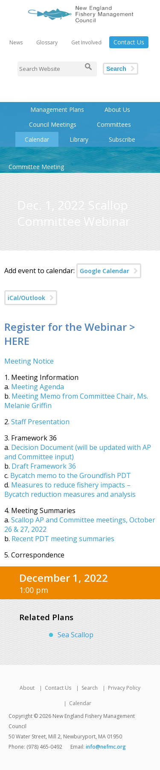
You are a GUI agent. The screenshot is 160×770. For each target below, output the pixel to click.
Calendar (37, 139)
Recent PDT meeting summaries (63, 538)
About (27, 687)
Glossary (47, 42)
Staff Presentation (40, 421)
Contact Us (128, 42)
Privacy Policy (124, 687)
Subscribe (122, 139)
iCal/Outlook (26, 298)
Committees (114, 124)
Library (79, 139)
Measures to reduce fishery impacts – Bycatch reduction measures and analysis (70, 489)
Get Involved (86, 42)
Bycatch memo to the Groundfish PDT (70, 475)
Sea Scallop (75, 634)
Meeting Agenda (37, 386)
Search (116, 68)
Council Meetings (52, 124)
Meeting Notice (29, 361)
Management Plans (57, 109)
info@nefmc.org (106, 746)
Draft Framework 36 (44, 466)
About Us (117, 109)
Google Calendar (104, 271)
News (16, 42)
